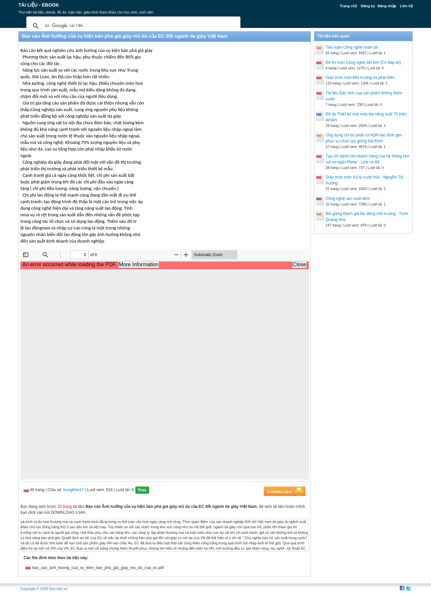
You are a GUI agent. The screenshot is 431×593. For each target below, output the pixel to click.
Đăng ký (368, 6)
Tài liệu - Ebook (38, 5)
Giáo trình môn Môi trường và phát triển (360, 77)
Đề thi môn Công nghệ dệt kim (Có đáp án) (363, 62)
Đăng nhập (387, 6)
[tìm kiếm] (132, 26)
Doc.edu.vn (58, 589)
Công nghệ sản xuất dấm (348, 198)
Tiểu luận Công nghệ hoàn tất (352, 47)
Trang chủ (348, 6)
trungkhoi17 (73, 489)
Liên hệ (406, 6)
